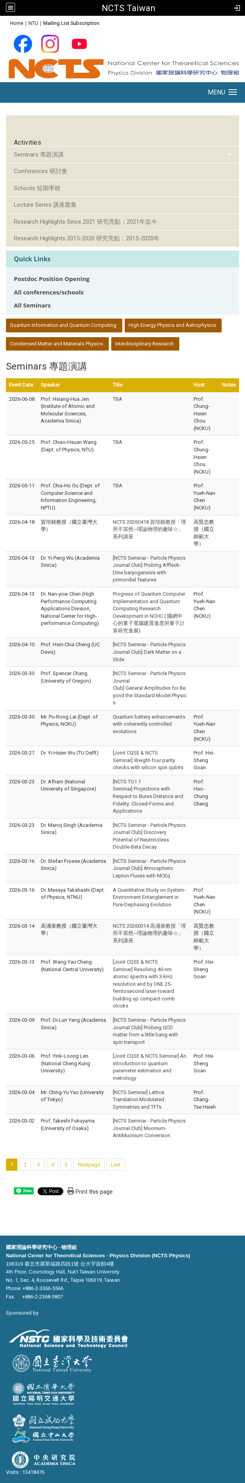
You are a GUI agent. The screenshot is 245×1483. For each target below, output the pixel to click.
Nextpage (89, 1165)
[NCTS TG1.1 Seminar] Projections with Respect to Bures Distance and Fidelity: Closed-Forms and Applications (148, 796)
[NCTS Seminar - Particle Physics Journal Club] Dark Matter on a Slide (149, 652)
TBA (117, 399)
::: (6, 23)
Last (116, 1165)
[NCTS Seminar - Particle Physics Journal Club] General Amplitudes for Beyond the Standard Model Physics (149, 688)
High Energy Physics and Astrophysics (172, 325)
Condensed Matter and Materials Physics (56, 344)
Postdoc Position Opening (51, 279)
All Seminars (32, 305)
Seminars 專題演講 (39, 154)
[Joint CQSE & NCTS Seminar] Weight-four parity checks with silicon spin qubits (148, 760)
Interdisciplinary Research (144, 344)
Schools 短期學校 (37, 188)
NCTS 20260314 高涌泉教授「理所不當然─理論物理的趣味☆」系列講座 (149, 933)
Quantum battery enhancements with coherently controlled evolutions (149, 724)
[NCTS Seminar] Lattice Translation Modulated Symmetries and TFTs (138, 1099)
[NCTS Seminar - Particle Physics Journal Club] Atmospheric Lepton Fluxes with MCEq (149, 868)
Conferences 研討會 (40, 171)
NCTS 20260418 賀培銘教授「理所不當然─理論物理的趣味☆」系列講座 (149, 529)
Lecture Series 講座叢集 (45, 204)
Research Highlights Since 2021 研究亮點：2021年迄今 (85, 221)
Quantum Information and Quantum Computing (63, 325)
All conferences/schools (49, 292)
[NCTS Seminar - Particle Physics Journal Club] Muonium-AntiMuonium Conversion (149, 1128)
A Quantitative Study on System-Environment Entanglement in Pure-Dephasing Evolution (149, 897)
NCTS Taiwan (129, 8)
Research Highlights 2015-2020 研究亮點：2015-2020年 (87, 238)
